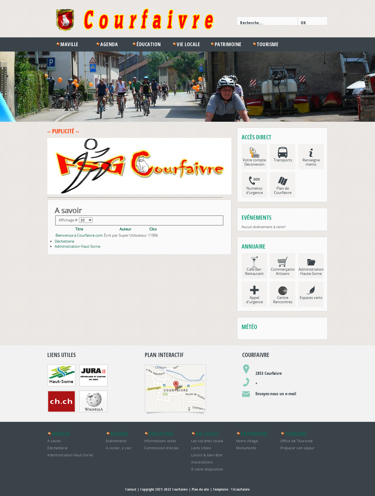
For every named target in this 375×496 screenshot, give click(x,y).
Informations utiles (160, 441)
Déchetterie (64, 241)
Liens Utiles (201, 448)
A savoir (54, 441)
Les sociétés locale (207, 441)
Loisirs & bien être (207, 455)
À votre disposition (207, 469)
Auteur (125, 229)
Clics (153, 229)
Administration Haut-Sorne (77, 246)
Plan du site (200, 489)
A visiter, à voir (119, 448)
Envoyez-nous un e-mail (275, 394)
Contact (131, 489)
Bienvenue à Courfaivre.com (79, 235)
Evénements (116, 441)
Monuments (246, 448)
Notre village (247, 441)
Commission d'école (161, 448)
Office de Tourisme (296, 441)
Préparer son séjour (297, 448)
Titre (79, 229)
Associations (202, 462)
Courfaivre (180, 489)
